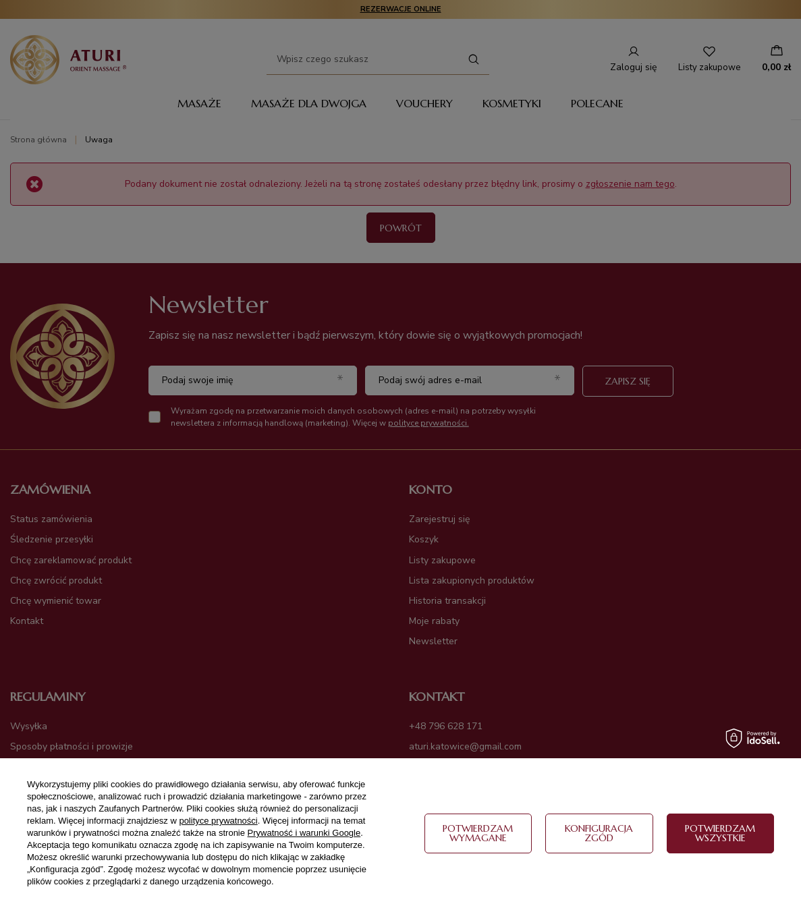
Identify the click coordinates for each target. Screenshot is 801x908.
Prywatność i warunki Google (304, 833)
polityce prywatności (218, 821)
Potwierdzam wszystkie (720, 833)
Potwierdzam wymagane (478, 833)
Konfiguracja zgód (599, 833)
